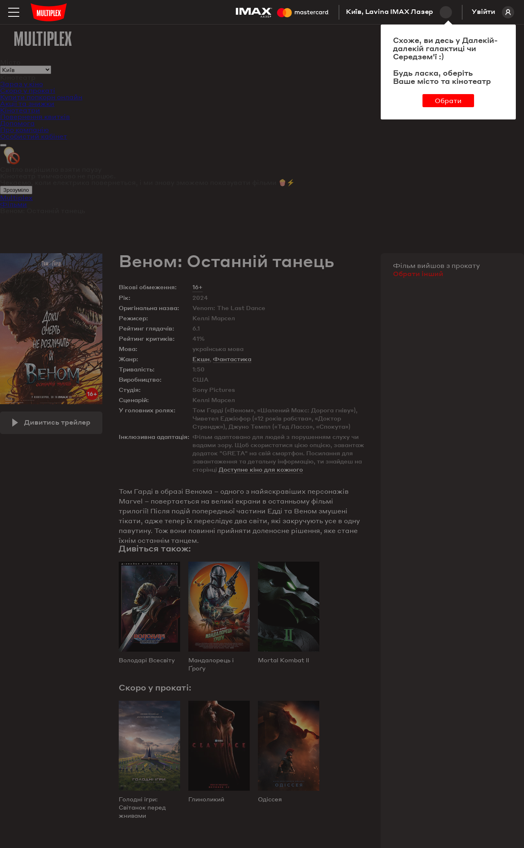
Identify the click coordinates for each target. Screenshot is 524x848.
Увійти (493, 12)
